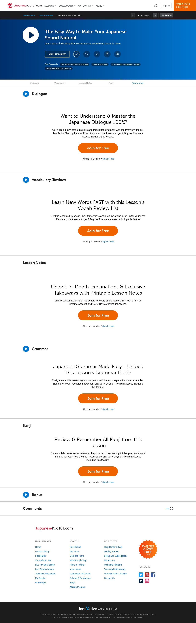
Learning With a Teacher (115, 573)
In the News (75, 569)
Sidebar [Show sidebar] (168, 15)
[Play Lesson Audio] (31, 35)
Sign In (166, 5)
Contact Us (109, 578)
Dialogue (34, 83)
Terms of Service (129, 617)
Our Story (74, 551)
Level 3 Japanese (46, 15)
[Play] (26, 180)
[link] (155, 15)
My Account (109, 560)
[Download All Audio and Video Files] (117, 54)
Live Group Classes (44, 569)
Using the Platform (113, 565)
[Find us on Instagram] (147, 580)
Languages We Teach (80, 573)
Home (38, 547)
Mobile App (40, 582)
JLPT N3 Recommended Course (125, 64)
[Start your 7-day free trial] (148, 549)
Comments (137, 83)
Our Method (75, 547)
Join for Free (98, 148)
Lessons (49, 6)
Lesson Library (29, 15)
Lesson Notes (85, 83)
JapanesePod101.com (117, 614)
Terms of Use (148, 614)
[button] (155, 5)
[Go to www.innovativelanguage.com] (98, 608)
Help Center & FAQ (113, 547)
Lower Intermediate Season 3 (58, 68)
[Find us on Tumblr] (141, 580)
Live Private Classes (45, 565)
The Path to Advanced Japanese (74, 64)
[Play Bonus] (26, 495)
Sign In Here (108, 159)
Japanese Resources (45, 573)
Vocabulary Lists (43, 560)
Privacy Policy (134, 614)
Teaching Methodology (115, 569)
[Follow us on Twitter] (141, 574)
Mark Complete (57, 54)
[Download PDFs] (107, 54)
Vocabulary (66, 6)
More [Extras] (99, 6)
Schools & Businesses (80, 578)
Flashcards (40, 556)
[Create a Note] (97, 54)
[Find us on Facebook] (153, 574)
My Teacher (84, 6)
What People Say (78, 560)
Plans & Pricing (77, 565)
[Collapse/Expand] (98, 508)
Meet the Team (77, 556)
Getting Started (111, 551)
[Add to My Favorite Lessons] (86, 54)
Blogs (72, 582)
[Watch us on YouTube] (147, 574)
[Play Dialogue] (26, 94)
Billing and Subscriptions (116, 556)
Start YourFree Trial (185, 6)
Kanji (111, 83)
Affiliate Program (77, 587)
